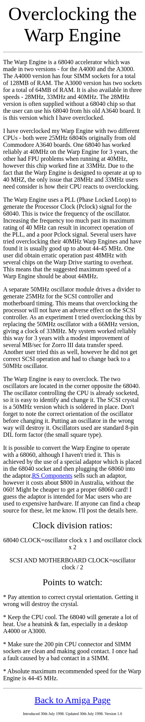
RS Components (52, 475)
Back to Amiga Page (72, 700)
